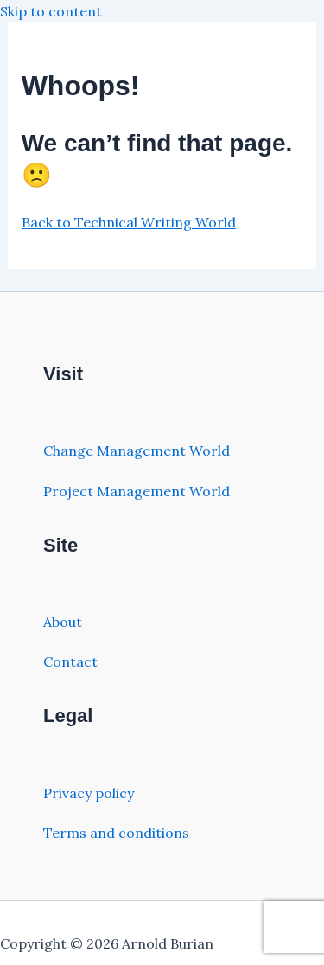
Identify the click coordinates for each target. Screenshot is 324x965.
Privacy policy (88, 793)
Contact (70, 661)
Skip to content (51, 11)
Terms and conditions (116, 832)
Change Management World (136, 450)
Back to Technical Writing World (129, 222)
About (62, 621)
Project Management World (136, 491)
